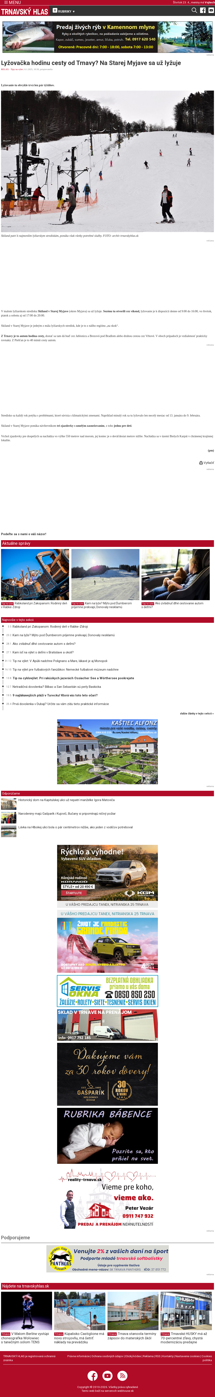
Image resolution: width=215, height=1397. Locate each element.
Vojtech (210, 2)
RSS (157, 1356)
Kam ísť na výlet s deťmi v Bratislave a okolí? (43, 652)
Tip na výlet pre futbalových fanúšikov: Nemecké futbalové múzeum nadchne (66, 669)
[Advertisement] (107, 272)
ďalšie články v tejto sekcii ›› (197, 713)
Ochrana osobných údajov (107, 1356)
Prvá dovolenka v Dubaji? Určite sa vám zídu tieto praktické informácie (61, 704)
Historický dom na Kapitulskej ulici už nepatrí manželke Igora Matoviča (66, 800)
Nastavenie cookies (187, 1356)
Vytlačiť (206, 463)
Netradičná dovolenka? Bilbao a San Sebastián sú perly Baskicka (57, 687)
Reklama (148, 1356)
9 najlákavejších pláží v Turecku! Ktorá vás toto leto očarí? (55, 695)
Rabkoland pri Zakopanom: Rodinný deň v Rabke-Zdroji (50, 626)
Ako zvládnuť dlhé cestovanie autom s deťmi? (44, 644)
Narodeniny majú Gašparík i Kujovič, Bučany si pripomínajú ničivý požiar (67, 814)
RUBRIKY (64, 10)
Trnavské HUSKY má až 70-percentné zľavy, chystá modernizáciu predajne (184, 1338)
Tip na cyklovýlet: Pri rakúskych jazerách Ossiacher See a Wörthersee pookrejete (73, 678)
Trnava (6, 1334)
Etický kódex (133, 1356)
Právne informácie (78, 1356)
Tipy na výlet (17, 69)
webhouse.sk (125, 1390)
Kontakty (167, 1356)
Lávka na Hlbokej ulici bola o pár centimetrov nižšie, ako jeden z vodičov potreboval (75, 827)
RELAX (5, 69)
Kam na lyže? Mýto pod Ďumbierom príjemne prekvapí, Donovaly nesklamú (101, 605)
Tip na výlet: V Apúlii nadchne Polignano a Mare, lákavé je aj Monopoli (60, 661)
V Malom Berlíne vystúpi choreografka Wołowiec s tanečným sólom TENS (25, 1338)
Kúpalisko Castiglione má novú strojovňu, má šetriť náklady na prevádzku (79, 1338)
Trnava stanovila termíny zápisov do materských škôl (132, 1336)
